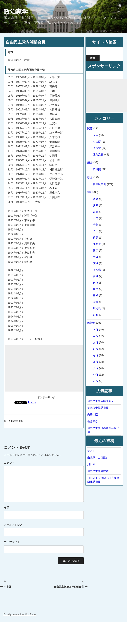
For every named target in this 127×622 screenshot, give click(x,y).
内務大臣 (92, 414)
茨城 (95, 263)
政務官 (97, 148)
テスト (91, 450)
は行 (95, 361)
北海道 (97, 244)
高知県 (97, 269)
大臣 (95, 135)
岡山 (95, 231)
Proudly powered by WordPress (19, 614)
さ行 (95, 342)
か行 (95, 336)
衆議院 (97, 169)
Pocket (32, 402)
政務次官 (98, 154)
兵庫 (95, 205)
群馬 (95, 237)
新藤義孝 (92, 421)
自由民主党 (13, 421)
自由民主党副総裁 (97, 471)
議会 (90, 162)
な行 (95, 355)
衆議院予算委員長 (97, 407)
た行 (95, 349)
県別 (90, 192)
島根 (95, 295)
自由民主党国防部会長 (100, 401)
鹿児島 (97, 308)
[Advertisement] (44, 368)
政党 (20, 421)
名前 (6, 507)
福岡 (95, 212)
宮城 (95, 276)
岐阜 (95, 289)
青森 (95, 250)
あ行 (95, 329)
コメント (9, 462)
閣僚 (90, 128)
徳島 (95, 199)
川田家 (91, 464)
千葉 (95, 224)
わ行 (95, 381)
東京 (95, 282)
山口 (95, 218)
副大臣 (97, 141)
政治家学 (16, 11)
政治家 (91, 322)
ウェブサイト (12, 542)
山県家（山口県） (97, 457)
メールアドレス (13, 524)
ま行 (95, 368)
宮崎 (95, 314)
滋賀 (95, 302)
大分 (95, 257)
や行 (95, 374)
